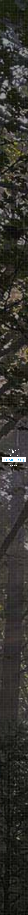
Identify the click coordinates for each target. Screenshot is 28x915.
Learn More (14, 465)
